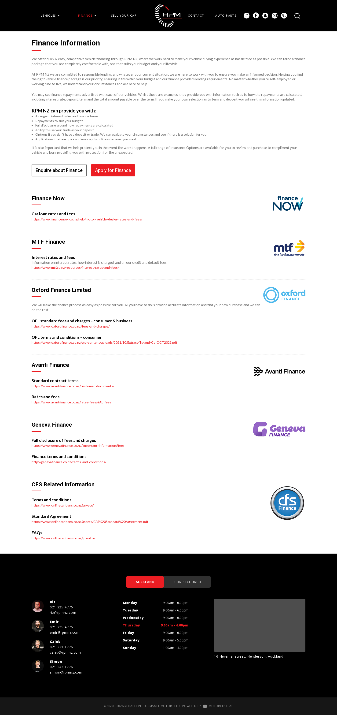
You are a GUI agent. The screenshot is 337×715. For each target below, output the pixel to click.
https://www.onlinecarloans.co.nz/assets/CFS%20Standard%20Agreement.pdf (92, 521)
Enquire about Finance (59, 170)
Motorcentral (218, 706)
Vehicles (50, 16)
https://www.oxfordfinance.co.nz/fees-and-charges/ (72, 326)
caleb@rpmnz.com (65, 652)
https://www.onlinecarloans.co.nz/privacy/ (64, 505)
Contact (196, 16)
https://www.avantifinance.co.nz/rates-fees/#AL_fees (73, 402)
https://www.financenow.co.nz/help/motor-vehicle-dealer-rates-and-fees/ (89, 219)
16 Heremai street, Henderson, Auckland (248, 656)
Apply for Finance (113, 170)
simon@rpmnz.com (66, 672)
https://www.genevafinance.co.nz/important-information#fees (80, 445)
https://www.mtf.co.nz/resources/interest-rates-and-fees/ (77, 267)
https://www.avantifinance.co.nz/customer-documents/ (74, 386)
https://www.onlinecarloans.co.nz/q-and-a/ (64, 537)
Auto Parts (225, 16)
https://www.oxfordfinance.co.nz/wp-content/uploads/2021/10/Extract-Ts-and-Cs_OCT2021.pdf (107, 342)
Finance (87, 16)
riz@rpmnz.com (63, 612)
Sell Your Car (124, 16)
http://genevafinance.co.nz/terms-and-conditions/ (70, 461)
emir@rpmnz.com (65, 632)
